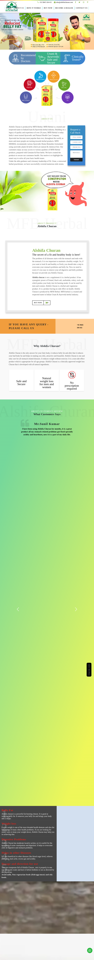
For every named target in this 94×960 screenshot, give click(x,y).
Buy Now (48, 8)
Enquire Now (89, 669)
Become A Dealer (64, 8)
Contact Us (82, 8)
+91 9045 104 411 (44, 2)
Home (9, 8)
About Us (19, 8)
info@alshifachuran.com (63, 2)
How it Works (34, 8)
